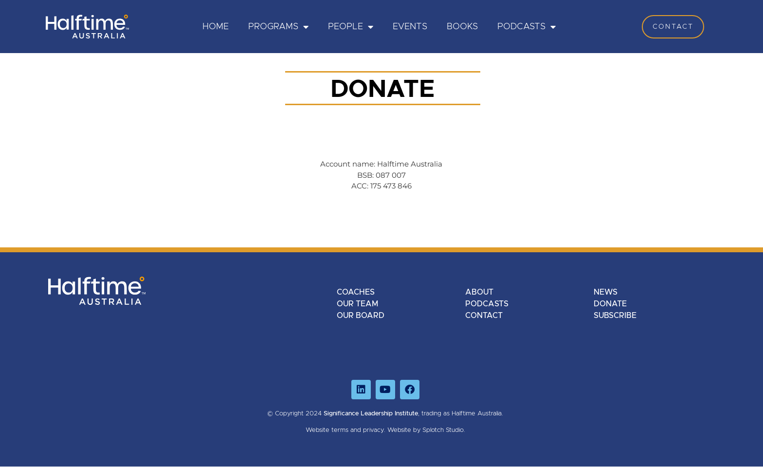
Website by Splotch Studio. (426, 430)
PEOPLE (350, 27)
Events (410, 26)
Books (462, 26)
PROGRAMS (278, 27)
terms (339, 430)
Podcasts (526, 27)
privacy (373, 430)
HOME (215, 26)
